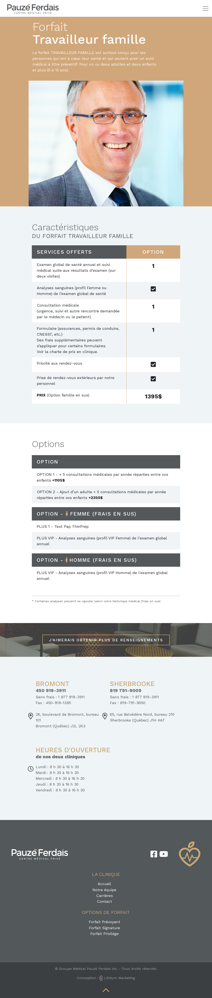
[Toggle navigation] (205, 8)
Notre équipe (104, 889)
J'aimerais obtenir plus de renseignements (106, 640)
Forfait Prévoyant (104, 922)
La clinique (106, 874)
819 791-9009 (125, 690)
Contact (104, 901)
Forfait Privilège (104, 933)
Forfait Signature (104, 928)
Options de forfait (106, 912)
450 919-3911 (51, 690)
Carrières (104, 895)
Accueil (104, 883)
